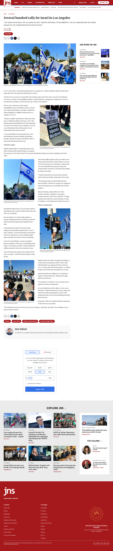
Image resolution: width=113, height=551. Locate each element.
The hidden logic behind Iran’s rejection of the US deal (94, 431)
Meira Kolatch (86, 434)
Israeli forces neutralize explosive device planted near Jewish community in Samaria (89, 65)
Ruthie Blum (96, 451)
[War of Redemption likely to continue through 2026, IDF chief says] (105, 77)
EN (93, 2)
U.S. (23, 3)
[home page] (7, 3)
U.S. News (31, 463)
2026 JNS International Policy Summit (96, 526)
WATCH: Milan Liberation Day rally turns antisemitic (64, 433)
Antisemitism (40, 3)
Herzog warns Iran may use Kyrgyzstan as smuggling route (64, 467)
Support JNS (103, 3)
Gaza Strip (16, 321)
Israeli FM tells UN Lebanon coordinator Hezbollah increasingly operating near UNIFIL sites (38, 436)
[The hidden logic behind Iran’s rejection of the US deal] (94, 420)
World (30, 3)
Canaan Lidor (57, 472)
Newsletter (82, 3)
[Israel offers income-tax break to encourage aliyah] (15, 453)
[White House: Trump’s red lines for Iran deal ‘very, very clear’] (40, 453)
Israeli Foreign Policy (46, 321)
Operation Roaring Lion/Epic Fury (31, 7)
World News (7, 430)
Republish (8, 34)
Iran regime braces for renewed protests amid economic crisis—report (14, 434)
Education (53, 7)
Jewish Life (51, 3)
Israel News (12, 14)
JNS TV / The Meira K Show (88, 427)
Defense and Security (30, 321)
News (5, 14)
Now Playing (82, 7)
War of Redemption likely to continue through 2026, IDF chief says (88, 77)
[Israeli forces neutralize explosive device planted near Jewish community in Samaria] (105, 65)
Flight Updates (45, 7)
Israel (16, 3)
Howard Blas (7, 470)
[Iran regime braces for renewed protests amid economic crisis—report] (15, 420)
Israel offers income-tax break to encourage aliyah (14, 466)
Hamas (7, 321)
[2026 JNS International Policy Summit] (96, 513)
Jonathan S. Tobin (98, 467)
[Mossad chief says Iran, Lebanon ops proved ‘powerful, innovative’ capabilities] (105, 53)
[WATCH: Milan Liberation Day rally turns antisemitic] (64, 420)
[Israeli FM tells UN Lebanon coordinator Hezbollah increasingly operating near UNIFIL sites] (40, 420)
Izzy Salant (7, 30)
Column (95, 446)
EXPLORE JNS (56, 408)
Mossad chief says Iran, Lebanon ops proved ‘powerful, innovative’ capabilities (89, 53)
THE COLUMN (94, 441)
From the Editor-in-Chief (94, 7)
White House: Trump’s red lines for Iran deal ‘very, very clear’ (39, 467)
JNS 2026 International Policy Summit (68, 7)
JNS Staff (82, 57)
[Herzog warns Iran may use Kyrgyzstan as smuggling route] (64, 453)
